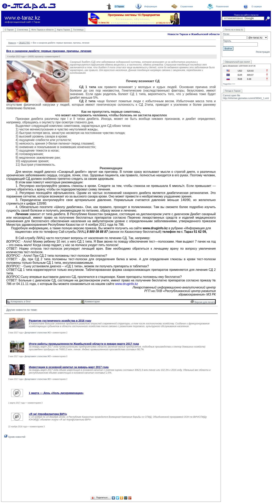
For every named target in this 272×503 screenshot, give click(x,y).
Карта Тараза (63, 29)
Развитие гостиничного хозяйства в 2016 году (60, 320)
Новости (12, 43)
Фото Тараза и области (42, 29)
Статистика (22, 29)
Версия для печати (203, 302)
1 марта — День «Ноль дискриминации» (56, 393)
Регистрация (263, 52)
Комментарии (90, 301)
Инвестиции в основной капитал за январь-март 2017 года (68, 367)
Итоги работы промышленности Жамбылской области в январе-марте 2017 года (84, 343)
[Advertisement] (111, 467)
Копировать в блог (19, 301)
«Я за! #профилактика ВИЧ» (48, 414)
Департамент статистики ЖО (38, 333)
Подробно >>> (229, 84)
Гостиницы (78, 29)
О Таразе (9, 29)
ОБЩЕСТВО (24, 43)
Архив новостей (14, 437)
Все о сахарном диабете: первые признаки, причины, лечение (48, 51)
